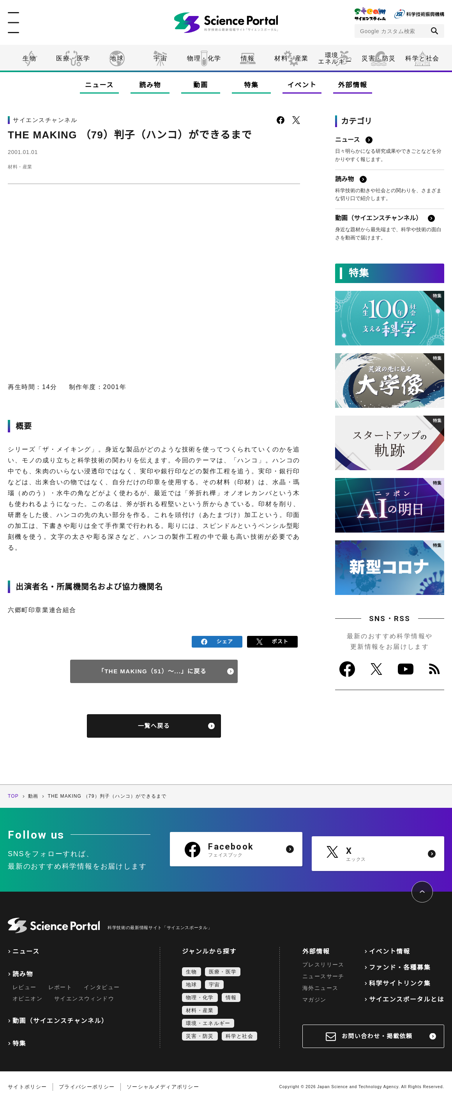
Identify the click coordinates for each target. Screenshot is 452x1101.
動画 (200, 85)
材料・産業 (291, 58)
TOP (13, 795)
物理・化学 (204, 58)
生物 (29, 58)
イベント (302, 85)
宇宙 (160, 58)
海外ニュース (320, 986)
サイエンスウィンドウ (84, 997)
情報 (247, 58)
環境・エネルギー (208, 1022)
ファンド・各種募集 (400, 966)
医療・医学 (73, 58)
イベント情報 (389, 950)
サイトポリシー (27, 1085)
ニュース (99, 85)
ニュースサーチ (323, 975)
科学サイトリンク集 (400, 982)
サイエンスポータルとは (406, 998)
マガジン (314, 998)
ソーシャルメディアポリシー (163, 1085)
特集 (251, 85)
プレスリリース (323, 963)
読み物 (150, 85)
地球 (117, 58)
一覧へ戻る (154, 724)
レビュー (24, 985)
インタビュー (102, 985)
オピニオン (27, 997)
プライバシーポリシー (87, 1085)
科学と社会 (422, 58)
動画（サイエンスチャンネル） (60, 1019)
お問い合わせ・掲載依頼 (377, 1034)
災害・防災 (379, 58)
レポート (60, 985)
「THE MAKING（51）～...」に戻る (152, 670)
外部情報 (352, 85)
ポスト (272, 641)
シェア (217, 641)
